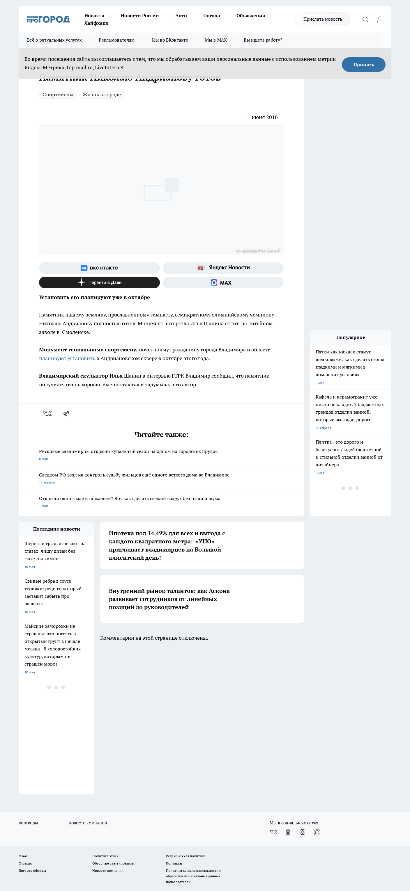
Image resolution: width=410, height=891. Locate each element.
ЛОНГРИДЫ (28, 677)
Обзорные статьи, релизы (113, 717)
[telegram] (68, 413)
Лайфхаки (96, 23)
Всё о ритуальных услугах (54, 40)
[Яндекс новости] (223, 268)
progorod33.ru (191, 826)
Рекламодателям (117, 40)
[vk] (48, 413)
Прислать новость (322, 19)
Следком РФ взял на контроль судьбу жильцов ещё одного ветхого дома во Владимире (161, 479)
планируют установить (67, 358)
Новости (94, 15)
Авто (181, 15)
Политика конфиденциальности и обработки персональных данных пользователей (193, 729)
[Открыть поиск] (365, 19)
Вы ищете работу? (263, 40)
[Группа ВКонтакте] (99, 268)
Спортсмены (58, 94)
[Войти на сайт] (380, 19)
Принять (364, 64)
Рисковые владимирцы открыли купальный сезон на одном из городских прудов (161, 455)
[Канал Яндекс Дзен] (99, 282)
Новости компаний (107, 724)
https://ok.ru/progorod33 (84, 840)
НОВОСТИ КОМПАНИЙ (88, 677)
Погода (211, 15)
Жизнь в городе (101, 94)
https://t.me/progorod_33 (127, 840)
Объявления (250, 15)
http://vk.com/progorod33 (40, 840)
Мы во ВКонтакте (170, 40)
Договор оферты (32, 724)
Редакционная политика (185, 709)
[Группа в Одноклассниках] (288, 686)
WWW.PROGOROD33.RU (68, 750)
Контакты (174, 717)
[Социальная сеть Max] (223, 282)
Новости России (140, 15)
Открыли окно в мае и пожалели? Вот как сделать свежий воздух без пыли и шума (161, 502)
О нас (23, 709)
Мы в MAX (216, 40)
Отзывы (25, 717)
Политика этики (105, 709)
